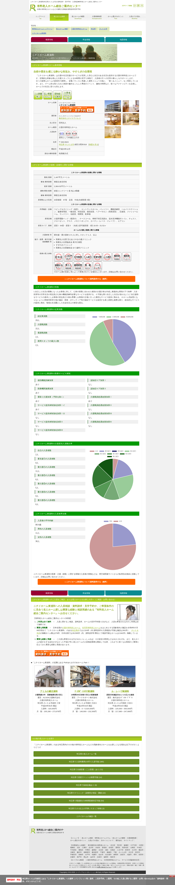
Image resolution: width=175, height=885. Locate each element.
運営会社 (119, 840)
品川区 (91, 847)
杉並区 (111, 847)
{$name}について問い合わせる (77, 109)
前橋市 (81, 854)
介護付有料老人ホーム (71, 628)
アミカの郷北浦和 (49, 691)
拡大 (141, 5)
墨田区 (117, 847)
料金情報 (86, 40)
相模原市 (87, 852)
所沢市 (137, 852)
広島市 (99, 857)
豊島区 (81, 850)
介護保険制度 (131, 838)
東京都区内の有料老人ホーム (98, 845)
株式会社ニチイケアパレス (70, 118)
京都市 (72, 857)
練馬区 (94, 850)
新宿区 (104, 847)
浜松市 (122, 854)
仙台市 (101, 854)
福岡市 (106, 857)
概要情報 (49, 40)
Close (172, 876)
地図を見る (93, 144)
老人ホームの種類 (118, 838)
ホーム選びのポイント (78, 840)
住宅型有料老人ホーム (91, 628)
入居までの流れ (93, 840)
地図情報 (123, 40)
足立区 (112, 845)
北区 (78, 847)
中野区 (87, 850)
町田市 (127, 850)
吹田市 (141, 854)
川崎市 (72, 852)
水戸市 (87, 854)
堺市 (135, 854)
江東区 (84, 847)
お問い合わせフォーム (104, 867)
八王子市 (120, 850)
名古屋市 (108, 854)
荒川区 (119, 845)
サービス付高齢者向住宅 (130, 860)
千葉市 (102, 852)
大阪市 (129, 854)
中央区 (139, 847)
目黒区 (112, 850)
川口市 (130, 852)
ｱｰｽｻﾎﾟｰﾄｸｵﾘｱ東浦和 (84, 691)
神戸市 (79, 857)
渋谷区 (97, 847)
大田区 (141, 845)
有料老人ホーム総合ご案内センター (59, 7)
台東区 (132, 847)
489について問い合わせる (52, 653)
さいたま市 (123, 852)
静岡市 (116, 854)
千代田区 (73, 850)
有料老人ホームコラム (102, 838)
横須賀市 (95, 852)
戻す (138, 5)
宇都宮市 (73, 854)
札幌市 (94, 854)
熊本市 (112, 857)
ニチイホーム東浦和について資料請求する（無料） (87, 279)
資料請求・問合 (14, 880)
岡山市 (86, 857)
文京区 (101, 850)
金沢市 (92, 857)
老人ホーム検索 (87, 838)
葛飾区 (72, 847)
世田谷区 (125, 847)
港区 (106, 850)
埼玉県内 (75, 630)
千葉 (115, 852)
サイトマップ (128, 840)
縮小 (134, 5)
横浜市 (141, 850)
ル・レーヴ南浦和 (120, 691)
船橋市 (109, 852)
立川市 (134, 850)
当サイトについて (107, 840)
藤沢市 (79, 852)
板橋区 (126, 845)
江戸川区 (134, 845)
